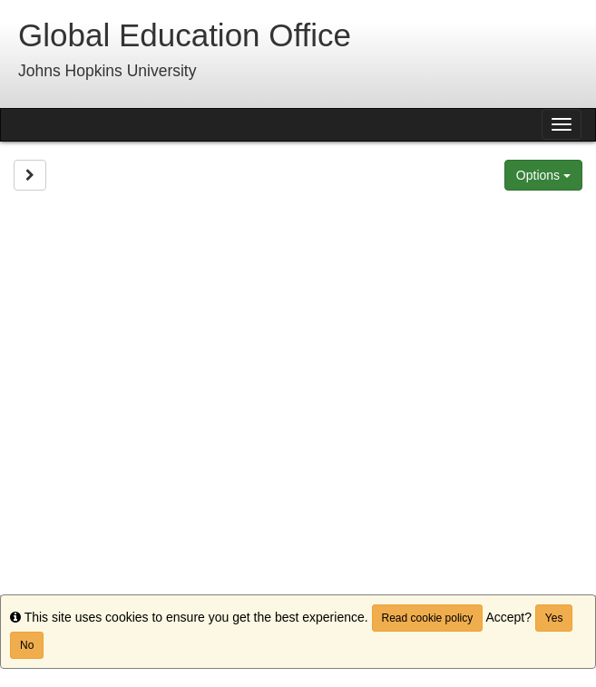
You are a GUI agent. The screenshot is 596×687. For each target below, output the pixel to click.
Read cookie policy (428, 618)
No (27, 645)
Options (543, 175)
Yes (554, 618)
